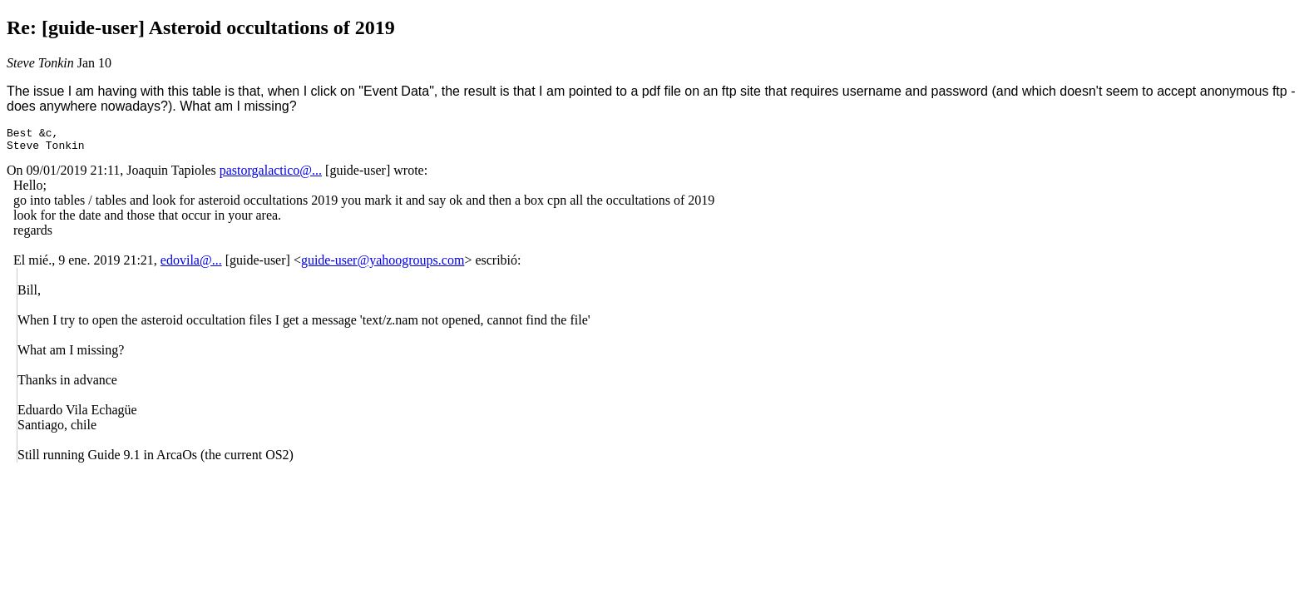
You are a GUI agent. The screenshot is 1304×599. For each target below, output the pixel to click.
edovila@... (191, 265)
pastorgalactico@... (271, 175)
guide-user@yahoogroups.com (382, 265)
